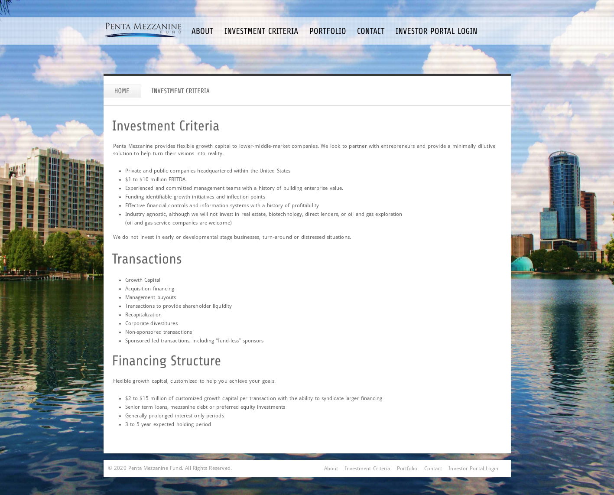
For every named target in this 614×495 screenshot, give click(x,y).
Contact (433, 469)
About (331, 469)
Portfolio (407, 469)
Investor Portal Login (473, 469)
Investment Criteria (367, 469)
